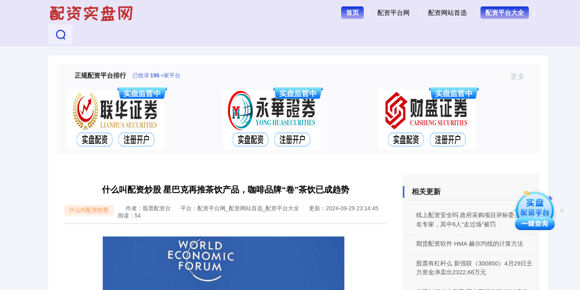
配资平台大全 (504, 12)
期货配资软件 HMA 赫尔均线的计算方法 (469, 243)
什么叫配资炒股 (89, 210)
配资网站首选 (447, 12)
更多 (521, 76)
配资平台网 (393, 12)
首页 (352, 12)
